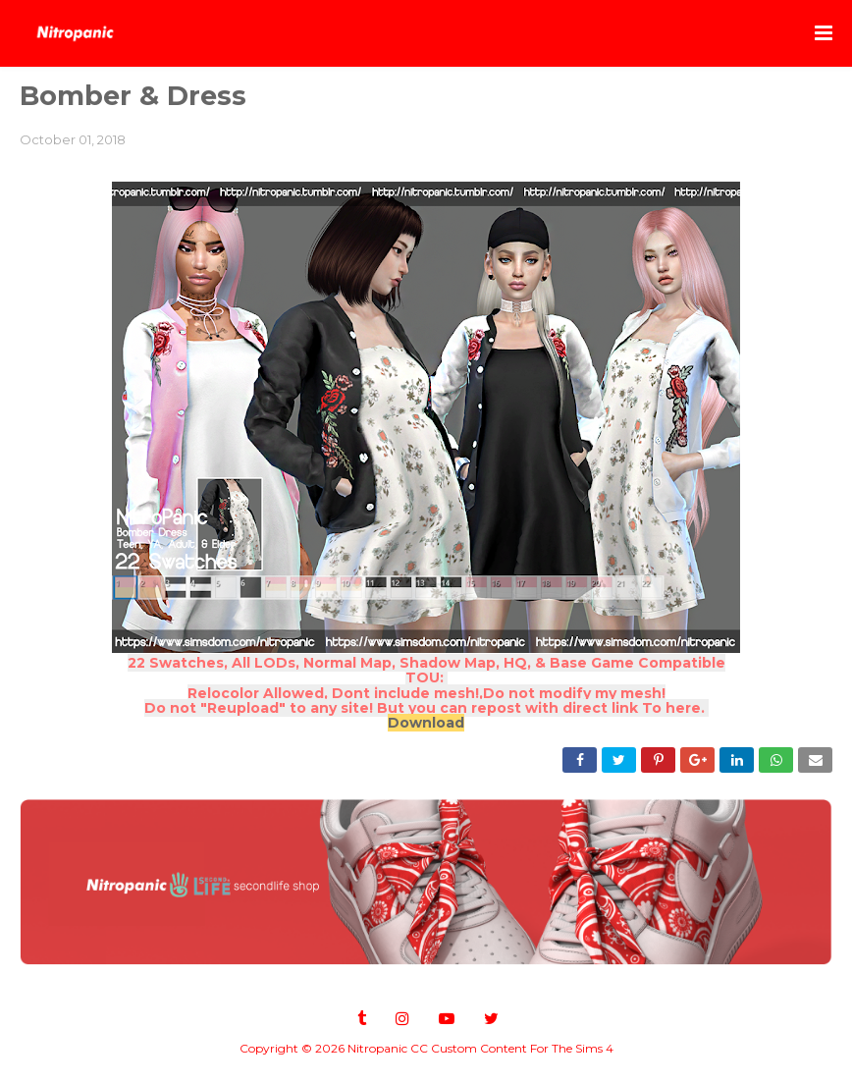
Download (426, 722)
